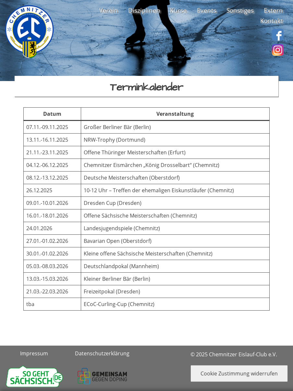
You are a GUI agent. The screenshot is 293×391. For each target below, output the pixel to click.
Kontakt (271, 20)
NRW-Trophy (99, 139)
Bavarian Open (102, 240)
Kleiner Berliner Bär (107, 278)
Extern (273, 10)
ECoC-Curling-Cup (105, 304)
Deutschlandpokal (106, 266)
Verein (108, 10)
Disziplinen (144, 10)
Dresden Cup (100, 203)
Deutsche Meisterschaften (116, 177)
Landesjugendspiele (108, 228)
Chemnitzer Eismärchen (113, 165)
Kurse (178, 10)
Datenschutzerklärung (102, 353)
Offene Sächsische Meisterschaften (126, 215)
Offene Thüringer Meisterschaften (125, 152)
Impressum (34, 353)
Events (206, 10)
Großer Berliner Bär (108, 127)
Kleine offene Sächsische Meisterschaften (134, 253)
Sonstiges (240, 10)
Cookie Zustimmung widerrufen (239, 373)
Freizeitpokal (100, 291)
